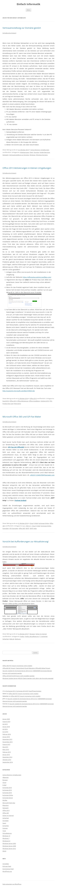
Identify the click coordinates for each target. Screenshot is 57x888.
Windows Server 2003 (9, 843)
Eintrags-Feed (7, 866)
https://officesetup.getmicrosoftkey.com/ (37, 277)
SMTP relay (33, 528)
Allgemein (6, 777)
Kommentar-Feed (8, 869)
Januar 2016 (6, 737)
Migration (6, 805)
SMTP (27, 528)
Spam (4, 823)
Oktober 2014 (7, 760)
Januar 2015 (6, 755)
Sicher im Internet (41, 634)
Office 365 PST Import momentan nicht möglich (17, 666)
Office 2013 (33, 398)
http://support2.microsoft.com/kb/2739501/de (19, 391)
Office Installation (34, 401)
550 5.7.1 (28, 526)
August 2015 (6, 744)
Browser (32, 634)
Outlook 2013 (45, 401)
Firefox (22, 636)
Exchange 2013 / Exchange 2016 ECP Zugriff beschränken (23, 691)
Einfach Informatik (28, 4)
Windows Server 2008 (9, 846)
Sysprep (5, 828)
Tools (4, 831)
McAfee (5, 800)
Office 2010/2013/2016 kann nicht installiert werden (18, 676)
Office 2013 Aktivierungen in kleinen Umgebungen (27, 168)
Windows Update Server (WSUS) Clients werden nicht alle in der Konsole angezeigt (28, 678)
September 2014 (8, 762)
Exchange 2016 (7, 793)
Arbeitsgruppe (24, 152)
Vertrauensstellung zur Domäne (19, 155)
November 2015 (8, 742)
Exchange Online (43, 523)
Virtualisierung (7, 833)
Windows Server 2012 (9, 848)
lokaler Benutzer (45, 152)
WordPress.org (7, 871)
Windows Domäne (42, 155)
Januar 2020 (6, 719)
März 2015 (6, 749)
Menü (28, 10)
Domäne (36, 152)
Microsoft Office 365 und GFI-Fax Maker (22, 416)
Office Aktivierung (22, 401)
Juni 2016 (5, 732)
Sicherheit (6, 639)
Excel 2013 (6, 401)
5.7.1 (24, 526)
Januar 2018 (6, 727)
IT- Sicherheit (43, 636)
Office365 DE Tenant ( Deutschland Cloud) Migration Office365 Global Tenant (26, 668)
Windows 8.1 (6, 841)
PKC (51, 401)
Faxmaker (6, 528)
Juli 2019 (5, 724)
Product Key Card (8, 404)
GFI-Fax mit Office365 (16, 447)
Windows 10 (6, 836)
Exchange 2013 (7, 790)
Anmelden (6, 864)
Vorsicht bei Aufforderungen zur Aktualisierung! (26, 541)
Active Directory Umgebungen (39, 150)
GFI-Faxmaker (13, 528)
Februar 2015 (7, 752)
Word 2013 (17, 404)
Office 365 (22, 528)
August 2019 (6, 722)
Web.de (11, 639)
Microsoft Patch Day (9, 803)
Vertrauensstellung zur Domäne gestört (22, 27)
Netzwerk (6, 155)
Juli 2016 (5, 729)
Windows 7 (6, 838)
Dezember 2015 (7, 739)
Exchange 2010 (7, 788)
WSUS (4, 851)
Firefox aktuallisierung (32, 636)
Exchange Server (8, 798)
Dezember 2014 (7, 757)
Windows (32, 155)
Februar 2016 (7, 734)
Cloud (31, 523)
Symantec (6, 826)
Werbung (18, 639)
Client (31, 152)
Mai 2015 (5, 747)
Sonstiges (6, 821)
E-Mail (36, 523)
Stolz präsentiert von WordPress (12, 884)
